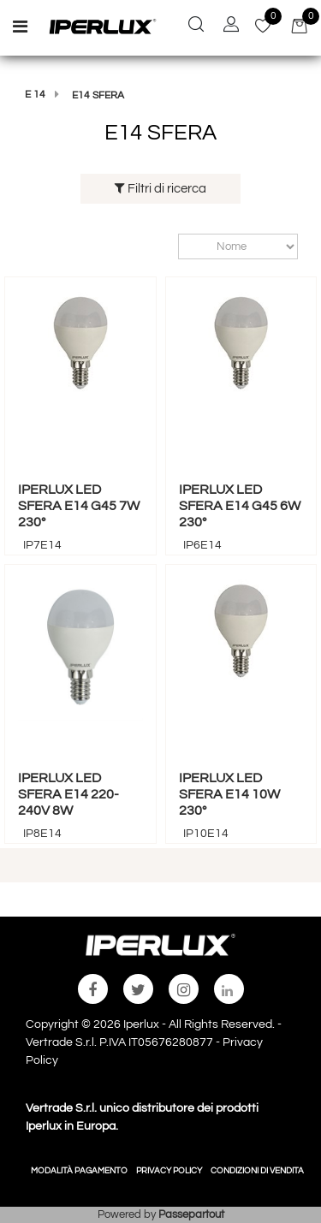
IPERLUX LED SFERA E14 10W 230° (229, 794)
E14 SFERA (98, 95)
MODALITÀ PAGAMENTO (79, 1171)
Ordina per (170, 246)
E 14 (35, 94)
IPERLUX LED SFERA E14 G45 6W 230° (239, 506)
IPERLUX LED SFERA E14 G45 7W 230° (79, 506)
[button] (196, 26)
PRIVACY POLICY (169, 1171)
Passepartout (191, 1214)
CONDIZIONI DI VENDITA (257, 1171)
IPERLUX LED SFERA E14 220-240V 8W (68, 794)
